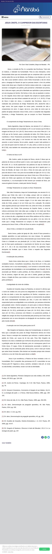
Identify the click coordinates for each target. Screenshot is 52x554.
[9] (34, 354)
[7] (12, 280)
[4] (9, 252)
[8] (14, 321)
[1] (5, 150)
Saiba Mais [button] (10, 552)
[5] (26, 266)
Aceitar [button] (44, 549)
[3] (43, 224)
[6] (44, 269)
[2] (36, 183)
